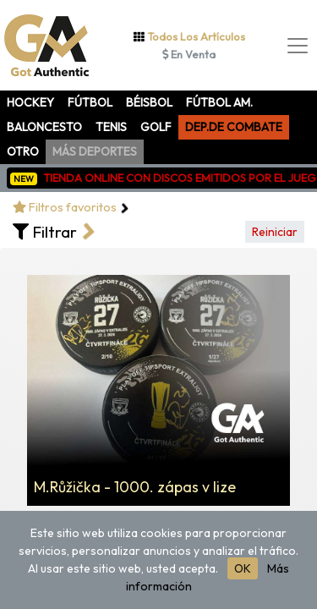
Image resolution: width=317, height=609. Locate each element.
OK (242, 568)
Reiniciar (275, 231)
